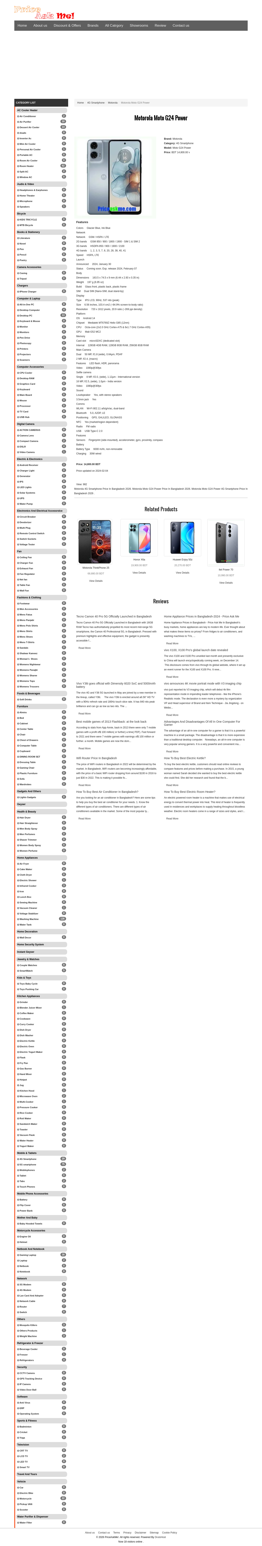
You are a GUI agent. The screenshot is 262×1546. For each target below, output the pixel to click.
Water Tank (24, 924)
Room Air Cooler (27, 160)
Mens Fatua (24, 614)
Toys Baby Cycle (27, 983)
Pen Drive (23, 338)
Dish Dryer (24, 1030)
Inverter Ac (24, 138)
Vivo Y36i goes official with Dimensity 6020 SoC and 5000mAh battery (116, 685)
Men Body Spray (27, 828)
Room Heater (25, 166)
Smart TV (23, 1467)
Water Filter (24, 1522)
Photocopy (24, 343)
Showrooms (139, 25)
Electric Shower (27, 880)
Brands (92, 25)
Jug (20, 1085)
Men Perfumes (26, 834)
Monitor (22, 326)
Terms (116, 1532)
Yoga (21, 1437)
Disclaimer (140, 1532)
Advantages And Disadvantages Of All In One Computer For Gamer (202, 723)
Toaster (22, 1129)
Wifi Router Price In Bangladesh (96, 758)
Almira (22, 712)
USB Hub (23, 417)
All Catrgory (114, 25)
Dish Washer (25, 1035)
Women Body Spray (29, 845)
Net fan (22, 579)
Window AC (24, 177)
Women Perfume (27, 851)
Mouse (22, 400)
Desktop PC (24, 315)
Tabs (21, 1181)
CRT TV (22, 1450)
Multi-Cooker (25, 1102)
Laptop (22, 1260)
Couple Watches (27, 965)
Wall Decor (24, 937)
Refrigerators (25, 1360)
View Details (96, 581)
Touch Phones (26, 1186)
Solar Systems (26, 493)
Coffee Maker (25, 1013)
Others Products (27, 1330)
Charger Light (25, 470)
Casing (22, 273)
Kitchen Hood (25, 1091)
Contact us (181, 25)
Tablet (21, 1175)
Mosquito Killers (27, 1325)
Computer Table (27, 745)
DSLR (21, 446)
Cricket (22, 1432)
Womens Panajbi (27, 670)
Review (160, 25)
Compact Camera (27, 441)
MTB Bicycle (25, 225)
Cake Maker (24, 869)
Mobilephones (26, 1170)
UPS (20, 498)
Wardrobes (24, 784)
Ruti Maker (24, 1118)
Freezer (22, 1354)
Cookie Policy (169, 1532)
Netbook (23, 1266)
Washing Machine (28, 919)
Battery (22, 1199)
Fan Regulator (26, 574)
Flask (21, 1057)
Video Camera (26, 452)
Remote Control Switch (30, 533)
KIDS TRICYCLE (27, 219)
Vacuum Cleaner (27, 908)
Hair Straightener (27, 823)
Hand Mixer (24, 1074)
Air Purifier (24, 122)
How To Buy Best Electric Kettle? (185, 758)
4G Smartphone (26, 1159)
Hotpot (22, 1079)
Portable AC (25, 155)
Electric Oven (25, 1046)
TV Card (22, 411)
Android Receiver (27, 465)
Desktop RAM (25, 378)
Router (22, 1306)
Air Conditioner (26, 116)
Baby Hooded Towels (29, 1223)
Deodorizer (24, 522)
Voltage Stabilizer (27, 913)
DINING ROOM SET (28, 756)
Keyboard (23, 389)
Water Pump (25, 504)
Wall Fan (23, 590)
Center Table (25, 729)
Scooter (22, 1509)
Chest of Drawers (27, 740)
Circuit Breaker (26, 517)
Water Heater (25, 1140)
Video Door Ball (26, 1390)
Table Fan (23, 585)
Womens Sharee (27, 675)
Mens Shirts (24, 631)
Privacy (127, 1532)
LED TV (22, 1461)
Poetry (22, 260)
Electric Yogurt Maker (30, 1052)
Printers (22, 349)
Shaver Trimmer (27, 840)
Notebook (23, 1271)
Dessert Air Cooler (28, 127)
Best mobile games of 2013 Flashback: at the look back (111, 721)
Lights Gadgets (26, 797)
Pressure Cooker (27, 1107)
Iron (20, 891)
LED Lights (24, 487)
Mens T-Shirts (25, 642)
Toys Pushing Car (28, 989)
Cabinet (22, 723)
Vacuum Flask (26, 1135)
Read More (85, 648)
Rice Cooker (25, 1113)
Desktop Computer (28, 310)
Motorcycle (24, 1498)
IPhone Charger (26, 291)
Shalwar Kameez (27, 653)
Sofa (21, 779)
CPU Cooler (24, 373)
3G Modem (24, 1284)
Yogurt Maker (25, 1146)
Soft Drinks (24, 699)
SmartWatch (25, 971)
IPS (20, 481)
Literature (23, 238)
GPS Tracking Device (29, 1378)
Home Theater (26, 195)
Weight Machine (27, 1336)
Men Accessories (27, 609)
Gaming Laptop (26, 1255)
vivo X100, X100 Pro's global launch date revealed (196, 650)
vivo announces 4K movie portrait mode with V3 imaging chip (202, 683)
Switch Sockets (26, 539)
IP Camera (24, 1384)
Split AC (22, 171)
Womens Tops (26, 681)
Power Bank (25, 1210)
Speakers (23, 206)
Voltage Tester (26, 544)
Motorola (113, 102)
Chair (21, 734)
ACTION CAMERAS (28, 430)
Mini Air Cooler (26, 144)
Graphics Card (26, 384)
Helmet (22, 1242)
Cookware (23, 1019)
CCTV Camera (26, 1373)
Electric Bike (25, 1493)
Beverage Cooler (27, 1349)
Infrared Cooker (26, 886)
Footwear (23, 603)
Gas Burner (24, 1068)
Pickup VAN (24, 1504)
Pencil (21, 254)
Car (20, 1487)
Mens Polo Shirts (27, 625)
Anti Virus (23, 1402)
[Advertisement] (131, 66)
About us (40, 25)
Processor (24, 406)
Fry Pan (22, 1063)
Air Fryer (23, 864)
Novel (21, 243)
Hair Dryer (23, 817)
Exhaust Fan (25, 568)
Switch (22, 1312)
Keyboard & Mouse (28, 321)
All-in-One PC (25, 304)
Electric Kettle (26, 1041)
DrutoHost (160, 1537)
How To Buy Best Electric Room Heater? (189, 791)
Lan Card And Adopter (30, 1295)
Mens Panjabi (25, 620)
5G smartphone (26, 1164)
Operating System (28, 1414)
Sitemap (154, 1532)
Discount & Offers (67, 25)
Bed (20, 718)
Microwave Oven (27, 1096)
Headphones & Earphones (32, 190)
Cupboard (23, 751)
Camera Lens (25, 435)
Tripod (22, 278)
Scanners (23, 360)
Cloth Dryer (24, 875)
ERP (20, 1408)
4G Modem (24, 1290)
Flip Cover (24, 1205)
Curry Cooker (25, 1024)
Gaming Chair (25, 768)
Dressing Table (26, 762)
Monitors (23, 332)
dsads (21, 133)
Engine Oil (24, 1236)
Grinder (22, 1002)
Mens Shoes (25, 637)
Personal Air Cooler (29, 149)
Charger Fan (25, 563)
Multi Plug (23, 528)
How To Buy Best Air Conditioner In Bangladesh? (107, 791)
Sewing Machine (27, 902)
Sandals (22, 648)
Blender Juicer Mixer (29, 1007)
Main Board (24, 395)
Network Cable (26, 1301)
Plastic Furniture (27, 773)
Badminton (24, 1426)
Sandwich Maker (27, 1124)
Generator (23, 476)
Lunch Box (24, 897)
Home (22, 25)
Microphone (24, 201)
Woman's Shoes (27, 659)
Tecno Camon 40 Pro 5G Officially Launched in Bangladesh (114, 616)
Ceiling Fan (24, 557)
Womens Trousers (28, 686)
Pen (20, 249)
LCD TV (22, 1456)
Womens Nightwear (29, 664)
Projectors (24, 354)
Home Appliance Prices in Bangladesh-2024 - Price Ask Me (201, 616)
